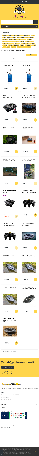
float (32, 41)
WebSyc (8, 427)
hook (22, 37)
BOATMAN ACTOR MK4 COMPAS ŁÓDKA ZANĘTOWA (29, 288)
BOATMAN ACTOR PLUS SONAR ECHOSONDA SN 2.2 (29, 256)
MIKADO (5, 35)
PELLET (33, 35)
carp (4, 37)
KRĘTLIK (19, 47)
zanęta (23, 43)
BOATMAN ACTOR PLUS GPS (10, 287)
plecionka (16, 45)
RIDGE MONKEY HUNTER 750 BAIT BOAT (10, 191)
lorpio (10, 45)
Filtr (31, 54)
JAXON (22, 41)
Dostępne (13, 55)
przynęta (17, 43)
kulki (12, 43)
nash (8, 37)
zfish (8, 47)
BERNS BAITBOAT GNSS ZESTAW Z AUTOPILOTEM (9, 160)
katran (32, 43)
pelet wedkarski (18, 39)
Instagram (11, 372)
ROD (4, 47)
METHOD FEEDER (26, 35)
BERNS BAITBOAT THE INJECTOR (27, 128)
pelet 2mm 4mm (26, 47)
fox (25, 39)
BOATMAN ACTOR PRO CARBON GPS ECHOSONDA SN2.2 (9, 320)
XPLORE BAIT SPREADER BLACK (9, 128)
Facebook (3, 372)
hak (28, 43)
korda (22, 45)
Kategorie (5, 26)
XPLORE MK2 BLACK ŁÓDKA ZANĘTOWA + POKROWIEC (28, 96)
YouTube (7, 372)
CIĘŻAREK (13, 47)
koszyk (5, 45)
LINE (18, 37)
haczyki (17, 41)
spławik (32, 37)
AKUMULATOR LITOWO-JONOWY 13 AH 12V (9, 65)
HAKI (27, 37)
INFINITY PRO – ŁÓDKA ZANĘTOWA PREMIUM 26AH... (10, 224)
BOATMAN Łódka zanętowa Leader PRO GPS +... (9, 96)
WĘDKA (27, 41)
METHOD (5, 41)
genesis (29, 39)
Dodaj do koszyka (16, 88)
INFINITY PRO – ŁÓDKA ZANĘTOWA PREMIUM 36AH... (29, 191)
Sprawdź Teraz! (7, 367)
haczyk (34, 45)
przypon (11, 41)
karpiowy (28, 45)
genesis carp (12, 35)
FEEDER (18, 35)
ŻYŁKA (10, 39)
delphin (13, 37)
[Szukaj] (19, 22)
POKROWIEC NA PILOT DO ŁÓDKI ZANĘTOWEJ (28, 160)
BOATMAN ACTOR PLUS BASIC (8, 256)
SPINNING (5, 39)
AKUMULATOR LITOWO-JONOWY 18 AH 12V (28, 65)
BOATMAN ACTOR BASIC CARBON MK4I (28, 224)
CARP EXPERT (6, 43)
